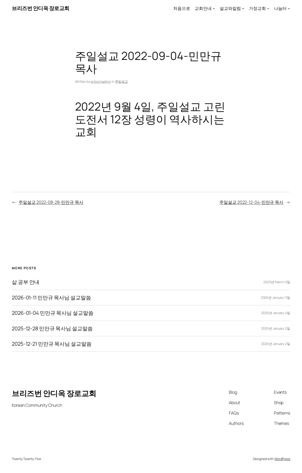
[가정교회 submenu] (268, 8)
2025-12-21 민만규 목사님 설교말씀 (52, 344)
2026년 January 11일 (275, 297)
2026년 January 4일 (275, 313)
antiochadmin (101, 81)
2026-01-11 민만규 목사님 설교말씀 (51, 297)
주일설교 (121, 81)
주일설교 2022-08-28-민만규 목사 (51, 202)
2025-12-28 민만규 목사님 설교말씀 (52, 328)
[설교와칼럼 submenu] (243, 8)
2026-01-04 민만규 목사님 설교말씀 (52, 313)
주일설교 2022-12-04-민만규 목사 (251, 202)
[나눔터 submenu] (289, 8)
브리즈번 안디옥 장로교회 (40, 8)
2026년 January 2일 (275, 328)
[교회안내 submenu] (214, 8)
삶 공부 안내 (25, 282)
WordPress (282, 458)
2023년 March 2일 (276, 282)
